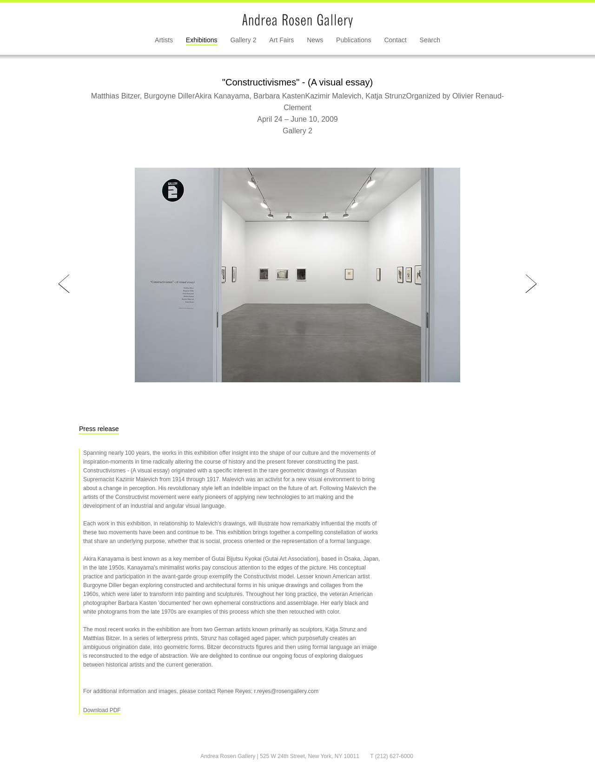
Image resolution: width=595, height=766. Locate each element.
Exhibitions (202, 40)
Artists (164, 40)
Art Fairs (281, 40)
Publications (353, 40)
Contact (395, 40)
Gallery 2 (243, 40)
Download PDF (102, 710)
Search (430, 40)
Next (531, 284)
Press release (99, 428)
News (315, 40)
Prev (64, 284)
